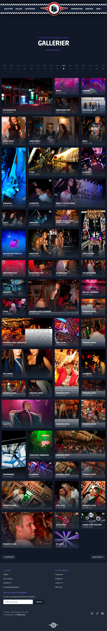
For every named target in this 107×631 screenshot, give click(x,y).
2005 (97, 66)
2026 (5, 66)
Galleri (19, 9)
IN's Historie (8, 579)
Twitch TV (59, 583)
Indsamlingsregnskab (11, 587)
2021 (38, 66)
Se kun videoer (54, 50)
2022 (31, 66)
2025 (11, 66)
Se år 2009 (98, 557)
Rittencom (21, 615)
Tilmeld (39, 602)
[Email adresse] (18, 602)
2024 (18, 66)
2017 (51, 66)
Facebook (59, 574)
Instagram (59, 579)
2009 (70, 66)
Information (77, 9)
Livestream (31, 9)
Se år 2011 (8, 557)
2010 (63, 66)
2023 (25, 66)
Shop (99, 9)
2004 (103, 66)
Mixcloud (58, 587)
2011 (57, 66)
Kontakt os (7, 583)
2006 (90, 66)
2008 (77, 66)
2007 (83, 66)
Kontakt (89, 9)
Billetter (8, 9)
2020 (44, 66)
